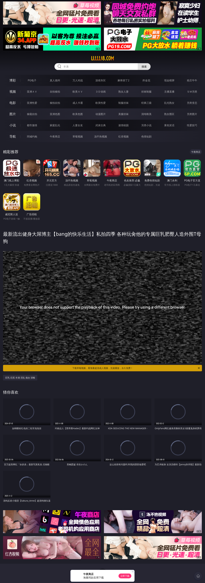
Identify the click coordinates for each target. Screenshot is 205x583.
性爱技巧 (192, 125)
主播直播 (169, 91)
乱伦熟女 (169, 103)
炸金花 (146, 80)
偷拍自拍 (55, 103)
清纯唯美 (146, 114)
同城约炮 (32, 136)
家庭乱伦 (55, 125)
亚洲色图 (55, 114)
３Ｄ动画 (100, 91)
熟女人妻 (123, 91)
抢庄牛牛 (192, 80)
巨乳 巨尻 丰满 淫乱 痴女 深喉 (20, 377)
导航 (12, 136)
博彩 (12, 80)
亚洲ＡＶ (32, 91)
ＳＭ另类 (192, 91)
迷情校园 (123, 125)
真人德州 (55, 80)
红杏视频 (123, 136)
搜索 (144, 66)
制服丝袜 (123, 103)
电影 (12, 103)
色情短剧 (146, 136)
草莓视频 (78, 136)
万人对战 (78, 80)
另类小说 (146, 125)
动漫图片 (100, 114)
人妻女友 (78, 125)
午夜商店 (55, 136)
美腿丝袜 (123, 114)
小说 (12, 125)
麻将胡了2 (123, 80)
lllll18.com (102, 58)
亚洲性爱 (32, 103)
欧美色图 (78, 114)
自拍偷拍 (55, 91)
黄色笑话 (169, 125)
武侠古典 (100, 125)
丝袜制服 (146, 91)
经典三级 (146, 103)
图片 (12, 114)
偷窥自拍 (32, 114)
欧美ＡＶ (78, 91)
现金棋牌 (169, 80)
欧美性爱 (100, 103)
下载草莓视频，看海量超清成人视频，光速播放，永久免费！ (136, 368)
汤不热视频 (100, 136)
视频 (12, 91)
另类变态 (192, 103)
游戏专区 (100, 80)
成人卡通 (78, 103)
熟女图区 (169, 114)
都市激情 (32, 125)
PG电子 (32, 80)
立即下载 (124, 575)
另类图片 (192, 114)
